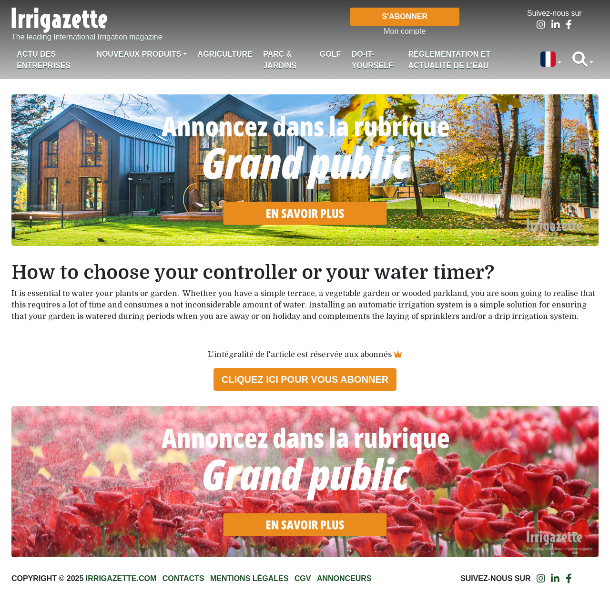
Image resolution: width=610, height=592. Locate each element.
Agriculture (225, 54)
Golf (330, 54)
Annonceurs (344, 578)
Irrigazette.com (121, 578)
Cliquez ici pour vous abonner (305, 379)
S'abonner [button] (404, 16)
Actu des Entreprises (44, 60)
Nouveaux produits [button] (138, 54)
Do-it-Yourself (372, 60)
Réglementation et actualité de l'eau (449, 60)
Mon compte (405, 31)
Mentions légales (249, 578)
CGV (303, 578)
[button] (551, 60)
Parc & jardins (279, 60)
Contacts (183, 578)
